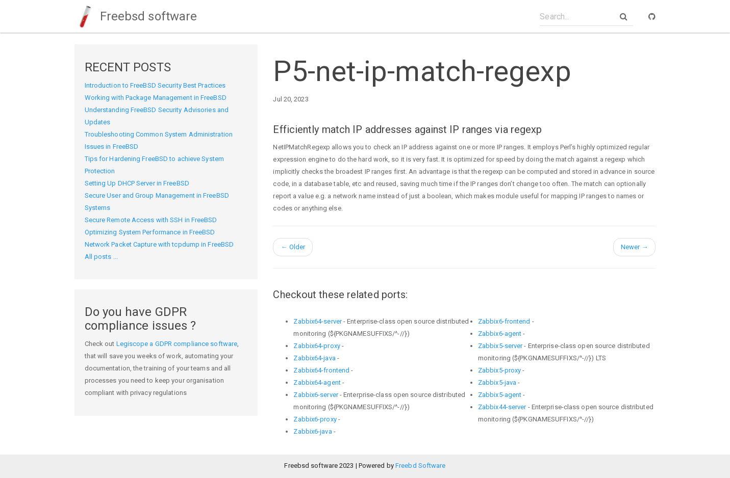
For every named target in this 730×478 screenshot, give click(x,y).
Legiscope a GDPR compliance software (177, 344)
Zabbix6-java (312, 431)
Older (293, 247)
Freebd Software (420, 465)
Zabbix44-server (502, 407)
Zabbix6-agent (499, 333)
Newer (634, 247)
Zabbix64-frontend (321, 370)
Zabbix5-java (497, 382)
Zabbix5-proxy (499, 370)
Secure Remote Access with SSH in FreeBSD (151, 220)
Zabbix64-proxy (316, 346)
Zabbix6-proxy (314, 419)
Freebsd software (135, 16)
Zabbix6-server (315, 395)
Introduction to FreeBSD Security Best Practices (155, 85)
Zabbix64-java (314, 358)
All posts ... (101, 256)
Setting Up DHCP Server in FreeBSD (137, 183)
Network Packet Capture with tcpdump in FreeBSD (159, 244)
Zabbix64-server (317, 321)
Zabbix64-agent (316, 382)
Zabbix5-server (500, 346)
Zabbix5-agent (499, 395)
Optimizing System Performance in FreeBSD (150, 232)
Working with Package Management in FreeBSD (155, 97)
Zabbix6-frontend (504, 321)
